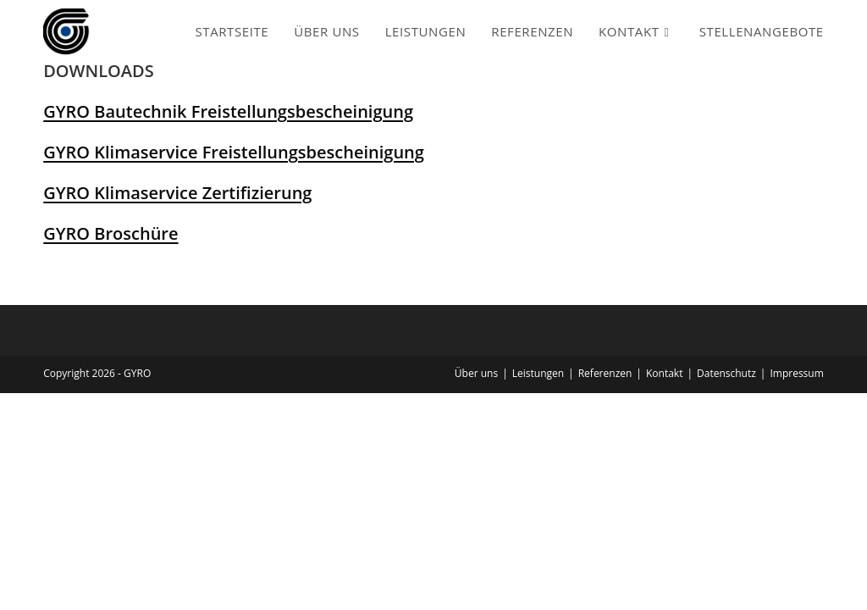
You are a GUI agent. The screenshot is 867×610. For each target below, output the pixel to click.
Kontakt (664, 373)
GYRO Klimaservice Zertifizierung (177, 192)
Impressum (796, 373)
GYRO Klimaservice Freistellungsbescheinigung (233, 152)
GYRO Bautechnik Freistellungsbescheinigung (228, 111)
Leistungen (538, 373)
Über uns (476, 373)
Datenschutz (726, 373)
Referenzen (605, 373)
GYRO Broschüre (110, 233)
